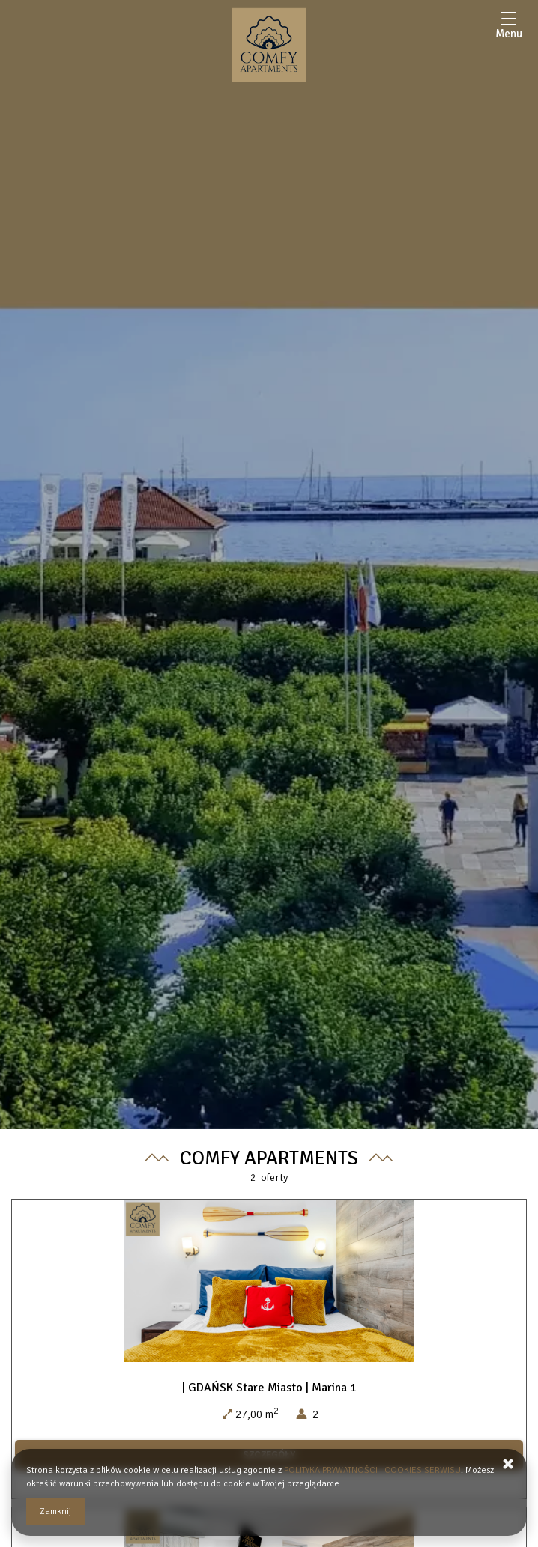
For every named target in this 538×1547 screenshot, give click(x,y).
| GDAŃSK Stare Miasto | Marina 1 (269, 1387)
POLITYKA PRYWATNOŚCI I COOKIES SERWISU (372, 1470)
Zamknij (55, 1511)
